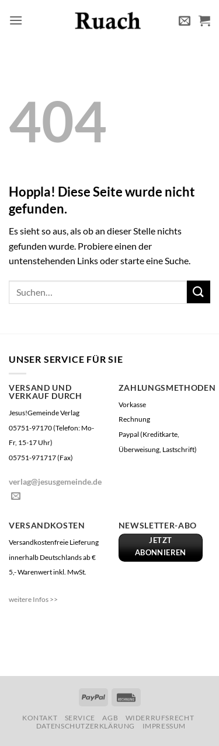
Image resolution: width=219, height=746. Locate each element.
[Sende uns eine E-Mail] (15, 496)
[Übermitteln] (198, 292)
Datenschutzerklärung (85, 726)
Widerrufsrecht (160, 717)
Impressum (164, 726)
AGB (110, 717)
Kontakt (39, 717)
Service (80, 717)
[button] (16, 20)
